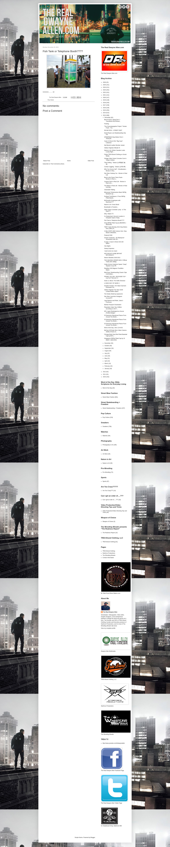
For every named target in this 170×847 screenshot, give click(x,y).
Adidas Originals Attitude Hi (112, 148)
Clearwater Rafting (109, 189)
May (106, 358)
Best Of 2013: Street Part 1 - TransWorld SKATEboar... (112, 120)
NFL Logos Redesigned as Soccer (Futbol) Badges (114, 312)
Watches (105, 435)
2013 (104, 115)
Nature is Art (106, 463)
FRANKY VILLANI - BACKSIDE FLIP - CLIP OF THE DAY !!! (115, 277)
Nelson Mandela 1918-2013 (112, 257)
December (108, 117)
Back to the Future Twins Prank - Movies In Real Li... (113, 178)
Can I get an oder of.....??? (110, 499)
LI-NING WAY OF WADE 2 (112, 283)
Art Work (105, 454)
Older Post (91, 161)
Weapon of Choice (108, 521)
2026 (104, 82)
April (106, 361)
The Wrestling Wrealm (109, 555)
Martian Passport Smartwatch (112, 304)
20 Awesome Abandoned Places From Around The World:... (115, 316)
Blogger (93, 837)
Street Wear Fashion (108, 397)
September (108, 348)
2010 (104, 377)
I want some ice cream (110, 251)
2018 (104, 102)
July (106, 353)
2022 (104, 92)
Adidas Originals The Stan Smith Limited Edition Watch (113, 290)
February (107, 366)
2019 (104, 100)
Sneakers (105, 426)
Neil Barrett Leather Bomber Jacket (114, 145)
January (107, 368)
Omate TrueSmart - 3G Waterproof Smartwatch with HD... (114, 238)
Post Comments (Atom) (57, 164)
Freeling (106, 124)
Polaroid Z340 (108, 235)
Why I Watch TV (109, 214)
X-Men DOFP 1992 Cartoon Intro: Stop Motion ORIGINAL (115, 231)
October (107, 345)
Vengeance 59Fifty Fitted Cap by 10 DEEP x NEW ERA (114, 339)
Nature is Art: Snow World (111, 204)
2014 (104, 112)
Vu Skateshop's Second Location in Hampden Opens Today (114, 217)
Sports (104, 481)
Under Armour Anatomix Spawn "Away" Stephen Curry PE (115, 265)
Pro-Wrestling (106, 472)
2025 (104, 85)
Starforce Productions (109, 553)
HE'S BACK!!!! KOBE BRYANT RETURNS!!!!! (113, 254)
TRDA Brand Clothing (109, 542)
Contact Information (108, 557)
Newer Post (46, 161)
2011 (104, 374)
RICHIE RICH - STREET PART (113, 130)
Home (69, 161)
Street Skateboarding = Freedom (112, 408)
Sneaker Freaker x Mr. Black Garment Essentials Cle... (115, 286)
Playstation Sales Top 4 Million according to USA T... (113, 307)
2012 (104, 371)
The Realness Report (109, 532)
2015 (104, 110)
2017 (104, 105)
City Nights (107, 246)
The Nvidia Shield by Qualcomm (113, 294)
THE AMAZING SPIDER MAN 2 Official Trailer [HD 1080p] (115, 260)
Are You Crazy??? (108, 490)
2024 (104, 87)
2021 (104, 95)
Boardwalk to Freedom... (111, 207)
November (108, 343)
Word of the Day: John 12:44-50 (113, 327)
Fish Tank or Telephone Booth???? (114, 220)
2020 (104, 97)
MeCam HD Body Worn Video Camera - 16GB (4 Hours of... (115, 331)
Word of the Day (107, 388)
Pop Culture (51, 100)
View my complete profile (108, 628)
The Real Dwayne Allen (110, 612)
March (107, 363)
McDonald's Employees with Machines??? (112, 201)
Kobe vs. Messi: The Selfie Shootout (114, 280)
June (106, 356)
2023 (104, 90)
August (107, 351)
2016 (104, 107)
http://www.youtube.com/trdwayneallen (114, 743)
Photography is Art (108, 445)
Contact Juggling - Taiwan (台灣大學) (115, 166)
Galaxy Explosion (109, 248)
